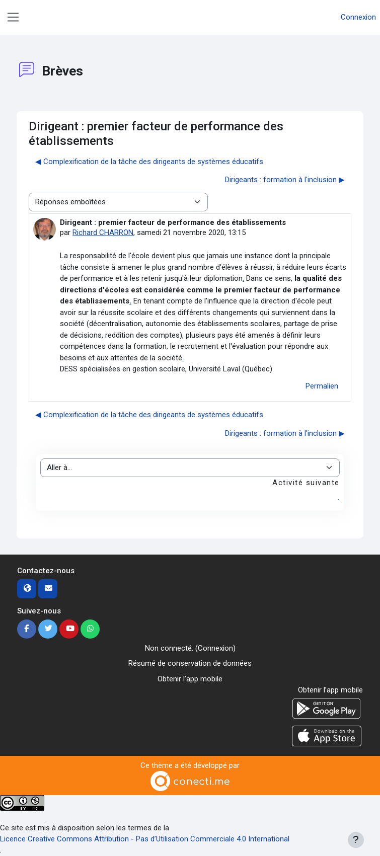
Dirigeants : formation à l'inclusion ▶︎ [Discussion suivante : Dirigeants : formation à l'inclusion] (285, 179)
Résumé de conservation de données (190, 663)
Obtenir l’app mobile (190, 678)
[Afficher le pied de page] (356, 840)
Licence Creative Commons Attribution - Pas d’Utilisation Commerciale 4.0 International (144, 838)
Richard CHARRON (102, 232)
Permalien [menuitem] (322, 386)
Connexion (358, 17)
